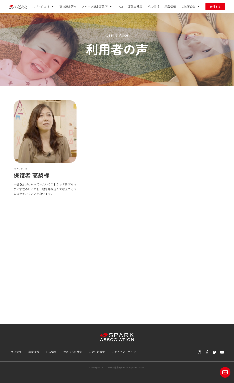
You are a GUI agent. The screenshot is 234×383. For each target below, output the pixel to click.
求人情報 (153, 6)
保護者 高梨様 (31, 205)
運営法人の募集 (71, 351)
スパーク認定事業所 (97, 6)
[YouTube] (222, 352)
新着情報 (170, 6)
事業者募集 (135, 6)
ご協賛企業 (190, 6)
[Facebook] (207, 352)
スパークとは (43, 6)
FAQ (120, 6)
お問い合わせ (96, 351)
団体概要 (15, 351)
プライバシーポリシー (123, 351)
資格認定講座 (68, 6)
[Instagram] (200, 352)
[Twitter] (215, 352)
